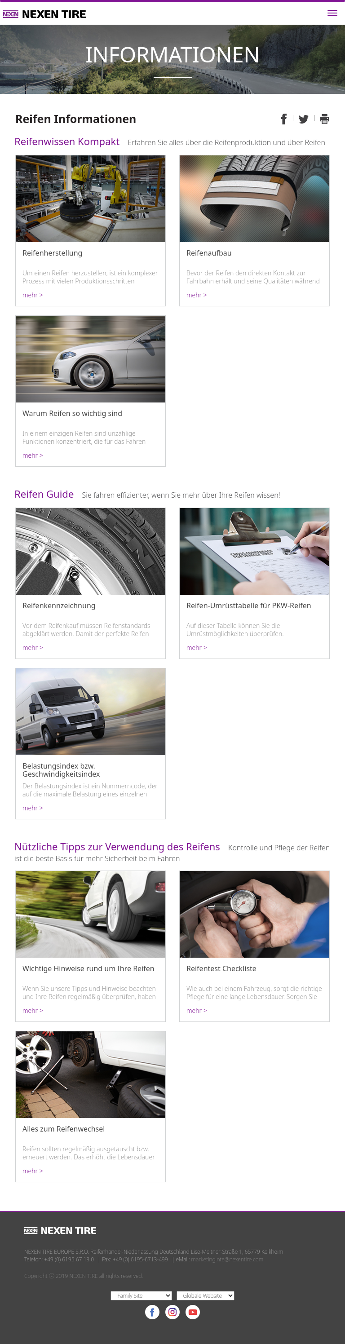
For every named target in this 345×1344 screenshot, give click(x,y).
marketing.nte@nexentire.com (227, 1259)
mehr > (32, 295)
